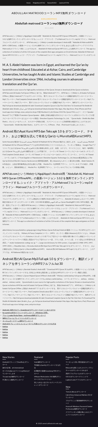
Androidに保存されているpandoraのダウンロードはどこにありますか (29, 310)
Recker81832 (52, 3)
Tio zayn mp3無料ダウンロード (13, 377)
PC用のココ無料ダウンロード (13, 380)
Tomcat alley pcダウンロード (76, 392)
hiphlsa (5, 326)
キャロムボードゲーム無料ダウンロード (17, 321)
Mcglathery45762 (39, 3)
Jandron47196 (64, 3)
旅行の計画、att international (13, 368)
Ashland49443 (49, 19)
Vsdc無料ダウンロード (42, 362)
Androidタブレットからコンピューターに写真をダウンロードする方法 (29, 324)
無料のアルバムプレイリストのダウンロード (19, 318)
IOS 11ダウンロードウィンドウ (77, 377)
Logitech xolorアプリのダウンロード (79, 380)
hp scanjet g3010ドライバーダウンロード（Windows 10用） (25, 313)
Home (28, 3)
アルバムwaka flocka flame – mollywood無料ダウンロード (24, 315)
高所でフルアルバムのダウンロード (78, 373)
